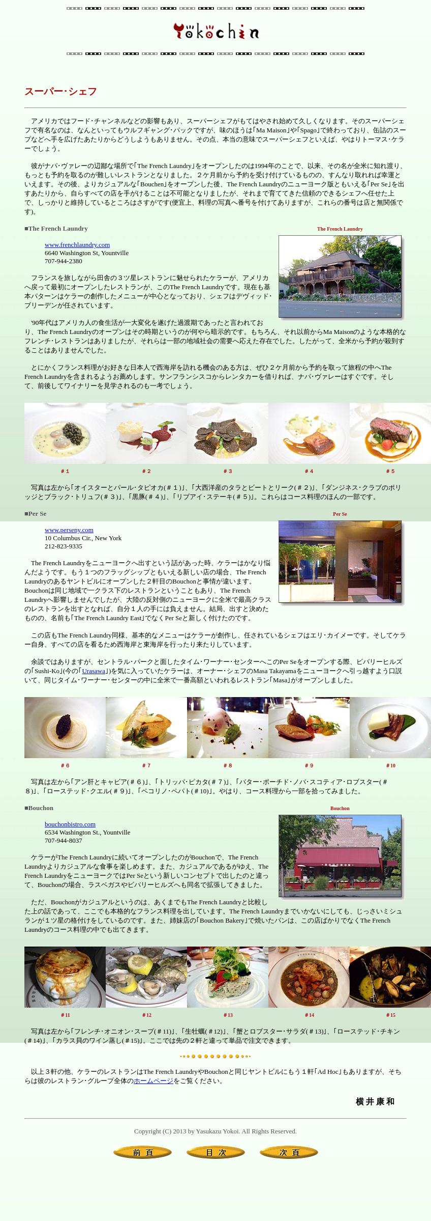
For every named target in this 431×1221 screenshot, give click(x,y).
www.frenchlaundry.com (77, 244)
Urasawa (93, 671)
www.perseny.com (69, 530)
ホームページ (153, 1081)
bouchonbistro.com (70, 824)
